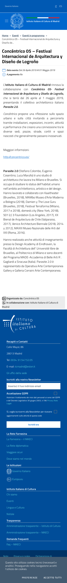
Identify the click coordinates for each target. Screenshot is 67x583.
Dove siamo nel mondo (19, 459)
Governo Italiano (11, 6)
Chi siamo (12, 494)
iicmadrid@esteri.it (25, 366)
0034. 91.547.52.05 (21, 360)
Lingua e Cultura (15, 507)
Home (5, 35)
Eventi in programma (33, 35)
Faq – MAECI (14, 544)
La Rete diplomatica (17, 446)
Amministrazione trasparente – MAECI (28, 532)
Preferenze (30, 577)
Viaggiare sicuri (15, 452)
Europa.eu (15, 479)
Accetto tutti (53, 577)
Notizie (10, 514)
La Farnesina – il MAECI (20, 439)
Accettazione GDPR (17, 393)
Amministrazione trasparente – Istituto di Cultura (33, 526)
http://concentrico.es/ (16, 157)
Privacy (50, 400)
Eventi (15, 35)
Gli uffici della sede (17, 373)
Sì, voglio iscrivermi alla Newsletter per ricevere (29, 411)
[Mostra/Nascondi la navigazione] (7, 21)
